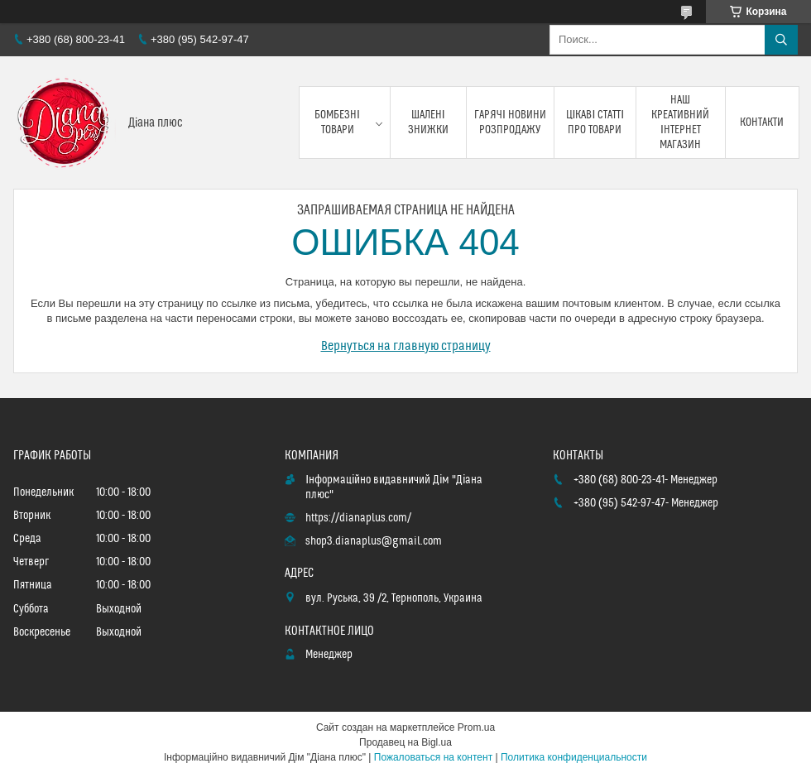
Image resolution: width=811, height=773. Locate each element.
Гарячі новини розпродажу (510, 122)
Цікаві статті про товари (595, 122)
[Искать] (781, 40)
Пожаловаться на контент (433, 757)
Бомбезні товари (337, 122)
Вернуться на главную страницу (406, 345)
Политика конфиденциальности (574, 757)
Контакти (762, 122)
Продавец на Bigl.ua (405, 742)
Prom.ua (476, 727)
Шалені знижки (428, 122)
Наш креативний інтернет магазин (680, 123)
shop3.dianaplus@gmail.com (373, 541)
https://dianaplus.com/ (358, 518)
